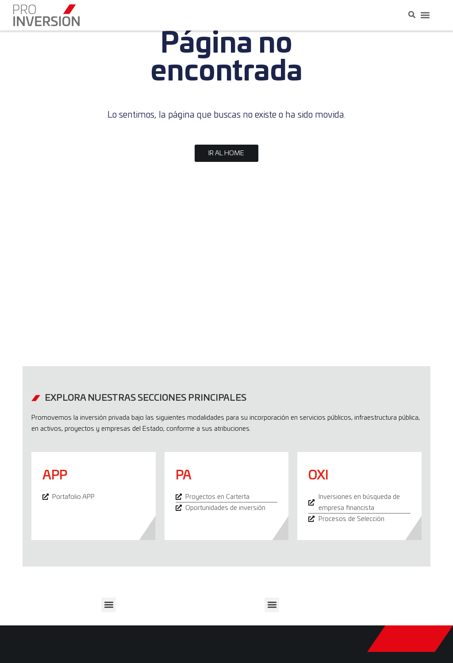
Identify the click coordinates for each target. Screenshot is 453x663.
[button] (425, 15)
